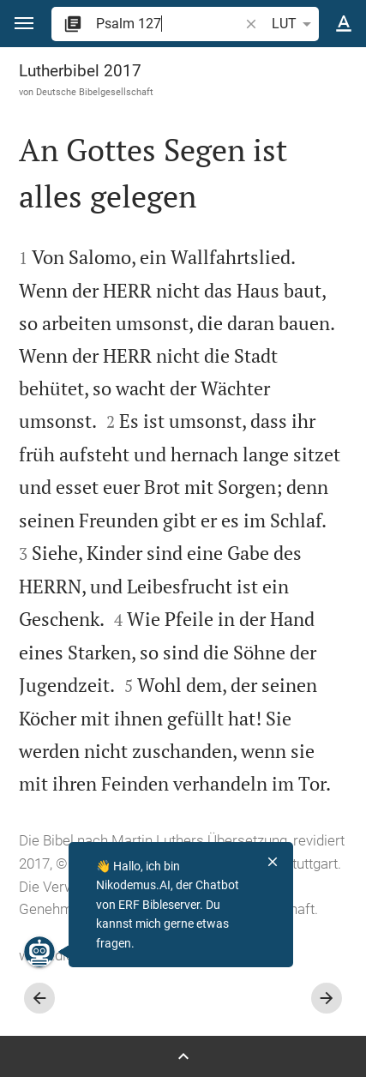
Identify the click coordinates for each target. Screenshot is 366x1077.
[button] (24, 23)
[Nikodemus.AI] (39, 951)
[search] (168, 23)
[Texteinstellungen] (344, 24)
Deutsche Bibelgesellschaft (94, 92)
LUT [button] (294, 24)
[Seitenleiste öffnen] (183, 1056)
